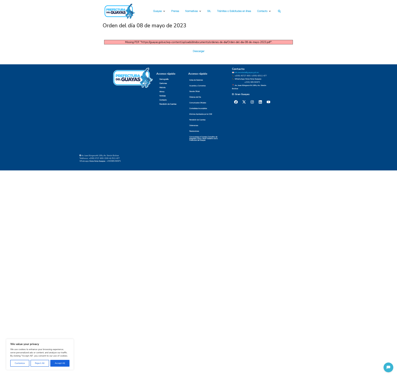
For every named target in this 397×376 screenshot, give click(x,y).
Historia (162, 87)
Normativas (193, 11)
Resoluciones (194, 131)
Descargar (198, 51)
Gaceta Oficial (194, 91)
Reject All (39, 363)
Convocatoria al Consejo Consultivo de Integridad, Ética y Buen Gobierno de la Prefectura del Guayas (203, 138)
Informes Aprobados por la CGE (200, 114)
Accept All (60, 363)
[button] (279, 11)
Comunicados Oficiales (197, 103)
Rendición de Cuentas (167, 104)
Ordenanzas (193, 125)
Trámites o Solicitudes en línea (234, 11)
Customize (20, 363)
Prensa (175, 11)
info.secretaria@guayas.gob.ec (247, 72)
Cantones (163, 83)
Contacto (264, 11)
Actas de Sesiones (196, 80)
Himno (161, 92)
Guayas (159, 11)
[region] (40, 354)
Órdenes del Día (195, 97)
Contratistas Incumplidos (198, 108)
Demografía (163, 79)
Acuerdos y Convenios (197, 86)
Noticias (162, 96)
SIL (209, 11)
